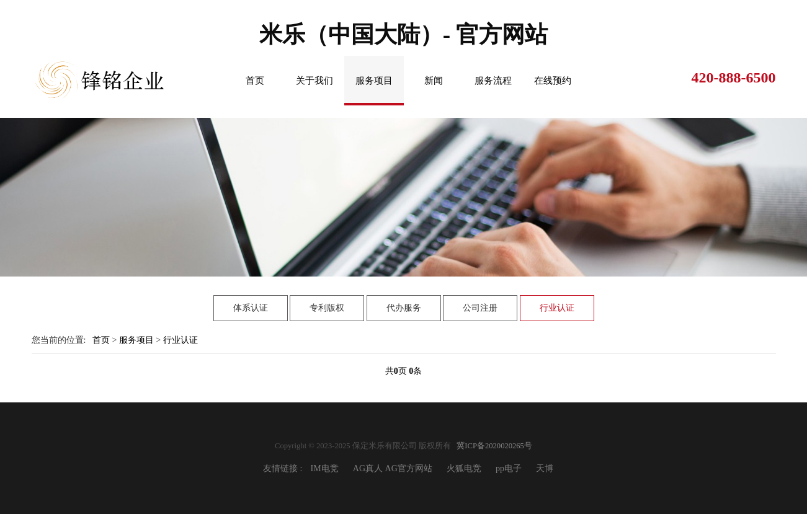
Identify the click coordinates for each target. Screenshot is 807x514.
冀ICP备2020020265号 (494, 445)
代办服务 (403, 307)
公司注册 (480, 307)
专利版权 (327, 307)
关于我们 (314, 81)
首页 (255, 81)
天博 (544, 468)
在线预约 (552, 81)
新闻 (433, 81)
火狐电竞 (464, 468)
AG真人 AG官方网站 (392, 468)
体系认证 (250, 307)
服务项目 (374, 81)
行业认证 (557, 307)
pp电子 (509, 468)
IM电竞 (325, 468)
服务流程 (493, 81)
